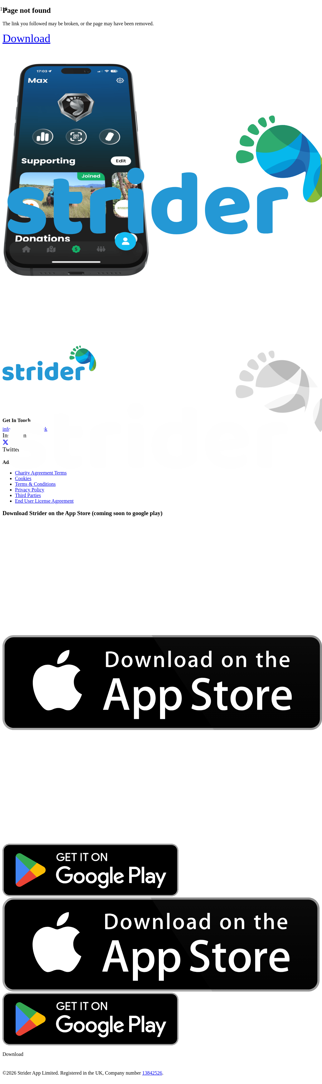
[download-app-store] (162, 840)
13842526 (152, 1073)
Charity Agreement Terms (41, 472)
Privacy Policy (29, 489)
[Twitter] (5, 442)
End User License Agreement (44, 501)
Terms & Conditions (35, 484)
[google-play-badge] (90, 894)
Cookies (23, 478)
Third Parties (28, 495)
